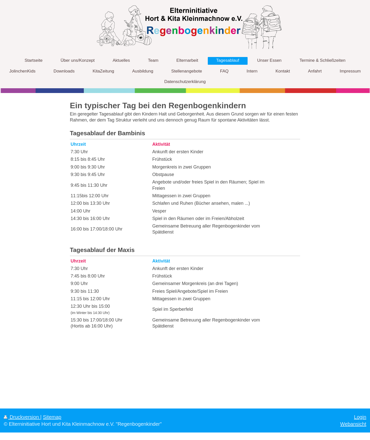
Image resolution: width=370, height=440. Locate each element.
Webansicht (353, 424)
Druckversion (22, 417)
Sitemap (52, 417)
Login (360, 417)
